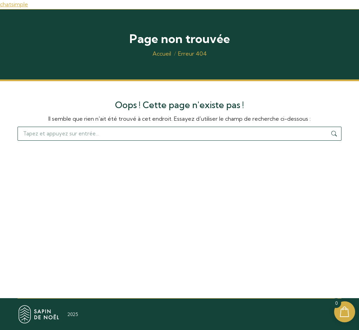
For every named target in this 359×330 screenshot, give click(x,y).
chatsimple (14, 4)
